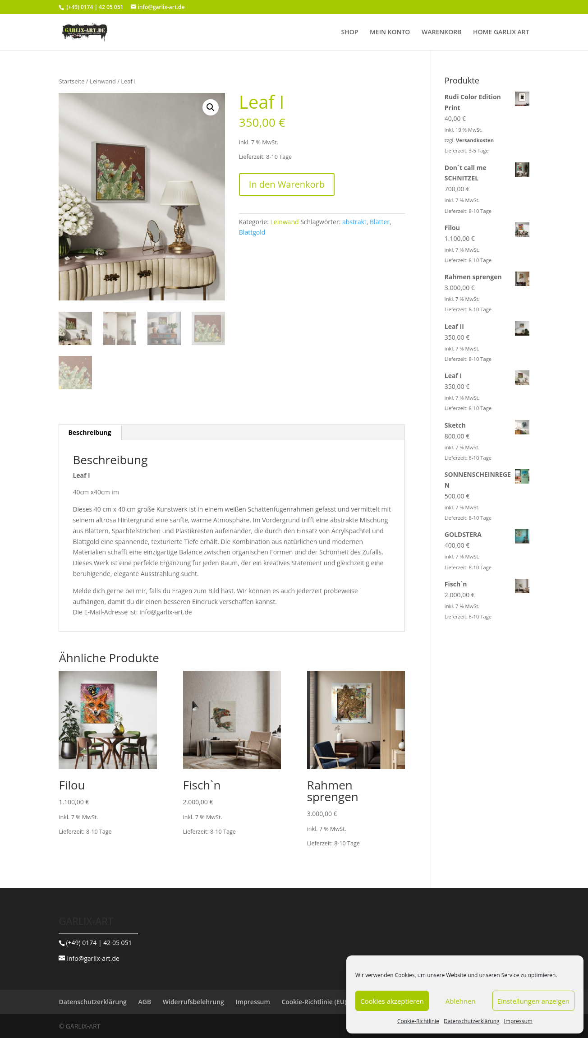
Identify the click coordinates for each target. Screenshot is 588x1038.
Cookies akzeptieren (392, 1001)
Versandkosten (475, 140)
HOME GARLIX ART (501, 32)
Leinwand (103, 81)
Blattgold (252, 232)
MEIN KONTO (390, 32)
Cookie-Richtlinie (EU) (313, 1001)
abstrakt (354, 221)
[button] (210, 107)
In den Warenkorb (287, 184)
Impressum (518, 1021)
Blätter (380, 221)
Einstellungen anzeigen (533, 1001)
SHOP (349, 32)
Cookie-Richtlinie (418, 1021)
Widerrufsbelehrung (193, 1001)
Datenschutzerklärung (472, 1021)
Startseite (71, 81)
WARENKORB (441, 32)
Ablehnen (461, 1001)
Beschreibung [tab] (89, 432)
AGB (144, 1001)
